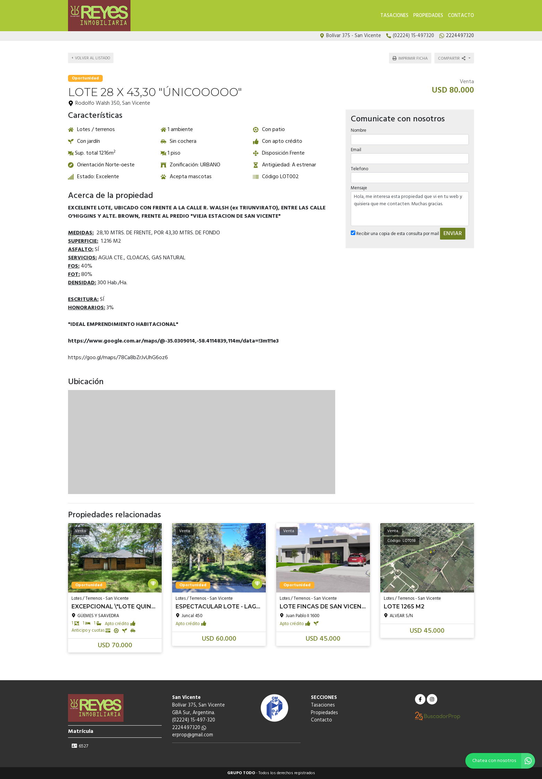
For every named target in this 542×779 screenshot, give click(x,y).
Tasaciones (394, 16)
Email (356, 150)
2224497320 (189, 728)
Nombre (358, 130)
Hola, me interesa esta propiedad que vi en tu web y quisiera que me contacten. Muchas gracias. (410, 208)
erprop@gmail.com (192, 735)
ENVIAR (452, 233)
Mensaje (359, 188)
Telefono (359, 169)
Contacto (461, 16)
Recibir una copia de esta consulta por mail (395, 234)
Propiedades (428, 16)
